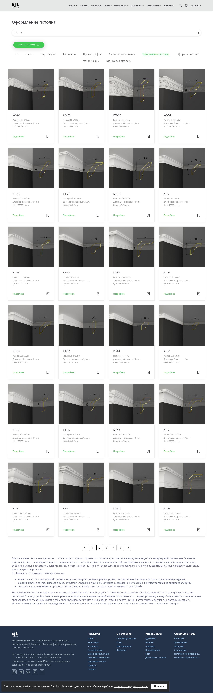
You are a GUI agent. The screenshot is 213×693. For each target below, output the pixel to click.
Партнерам (136, 5)
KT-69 (167, 194)
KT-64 (16, 351)
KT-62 (66, 351)
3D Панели (68, 54)
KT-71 (66, 194)
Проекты (84, 5)
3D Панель (93, 646)
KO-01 (167, 115)
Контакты (168, 5)
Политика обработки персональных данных (187, 657)
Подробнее (18, 136)
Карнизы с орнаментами (118, 61)
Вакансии (121, 650)
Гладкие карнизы (90, 61)
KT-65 (167, 272)
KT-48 (167, 508)
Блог (147, 653)
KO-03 (67, 115)
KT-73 (16, 194)
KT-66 (116, 272)
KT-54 (116, 430)
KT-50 (116, 508)
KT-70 (116, 194)
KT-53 (167, 430)
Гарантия (150, 646)
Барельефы (46, 54)
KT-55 (66, 430)
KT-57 (16, 430)
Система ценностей (126, 638)
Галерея (108, 5)
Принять (159, 686)
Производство (152, 650)
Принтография (91, 54)
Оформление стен (190, 54)
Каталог (71, 5)
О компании (120, 5)
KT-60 (167, 351)
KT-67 (66, 272)
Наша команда (123, 646)
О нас (119, 642)
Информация (153, 5)
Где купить (96, 5)
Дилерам (178, 646)
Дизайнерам (180, 642)
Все (13, 54)
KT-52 (16, 508)
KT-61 (116, 351)
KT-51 (66, 508)
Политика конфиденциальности (187, 653)
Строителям (180, 650)
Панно (27, 54)
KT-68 (16, 272)
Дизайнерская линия (122, 54)
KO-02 (117, 115)
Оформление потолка (157, 54)
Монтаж (149, 642)
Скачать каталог (28, 45)
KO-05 (16, 115)
